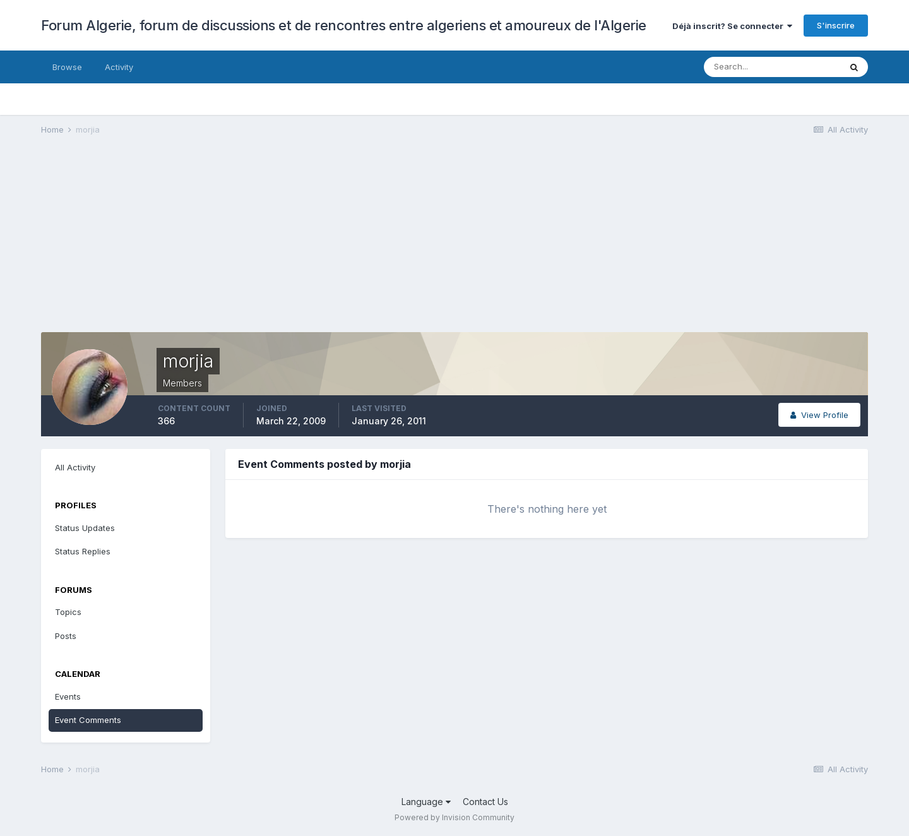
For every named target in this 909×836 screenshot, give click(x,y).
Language (426, 801)
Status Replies (82, 551)
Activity (119, 67)
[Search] (772, 67)
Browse (67, 67)
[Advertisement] (271, 243)
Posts (65, 636)
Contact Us (485, 801)
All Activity (75, 467)
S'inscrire (836, 25)
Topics (68, 612)
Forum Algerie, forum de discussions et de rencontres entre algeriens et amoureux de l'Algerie (343, 25)
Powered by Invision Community (454, 817)
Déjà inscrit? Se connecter (732, 26)
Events (68, 696)
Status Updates (85, 528)
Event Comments (88, 720)
